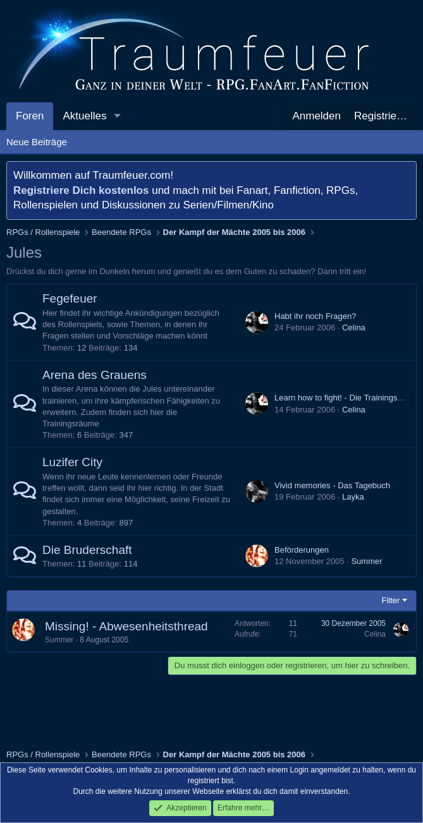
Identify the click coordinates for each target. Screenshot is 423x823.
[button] (116, 116)
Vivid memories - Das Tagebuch (332, 485)
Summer (366, 561)
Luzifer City (72, 462)
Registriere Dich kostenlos (81, 190)
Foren (30, 116)
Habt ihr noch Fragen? (315, 316)
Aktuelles (84, 116)
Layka (353, 497)
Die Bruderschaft (87, 549)
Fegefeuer (69, 298)
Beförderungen (301, 550)
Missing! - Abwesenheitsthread (126, 626)
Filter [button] (391, 600)
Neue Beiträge (36, 141)
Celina (353, 327)
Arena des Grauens (94, 374)
